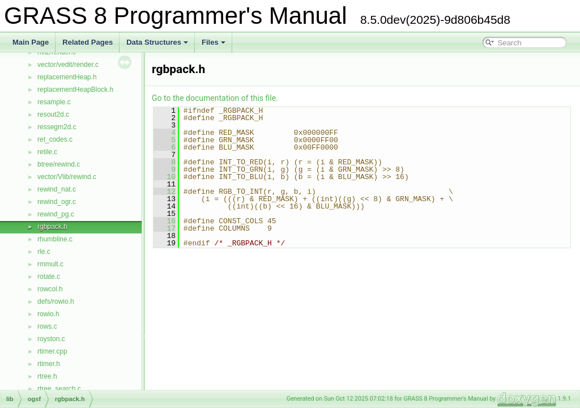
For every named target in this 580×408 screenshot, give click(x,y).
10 (164, 177)
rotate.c (48, 276)
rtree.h (47, 376)
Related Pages (87, 42)
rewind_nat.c (56, 189)
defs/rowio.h (55, 301)
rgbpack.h (52, 227)
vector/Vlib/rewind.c (66, 177)
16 (164, 221)
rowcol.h (50, 289)
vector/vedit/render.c (68, 65)
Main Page (30, 42)
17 (164, 228)
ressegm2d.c (56, 127)
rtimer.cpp (52, 351)
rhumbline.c (54, 239)
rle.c (43, 252)
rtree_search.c (59, 389)
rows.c (47, 326)
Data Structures (157, 42)
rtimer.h (48, 364)
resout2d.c (53, 114)
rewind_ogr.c (56, 202)
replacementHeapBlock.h (75, 90)
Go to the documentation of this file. (215, 98)
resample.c (54, 102)
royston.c (51, 339)
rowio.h (48, 314)
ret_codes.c (54, 139)
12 (164, 191)
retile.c (47, 152)
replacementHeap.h (67, 77)
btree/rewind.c (58, 164)
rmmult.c (50, 264)
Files (213, 42)
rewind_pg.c (55, 214)
